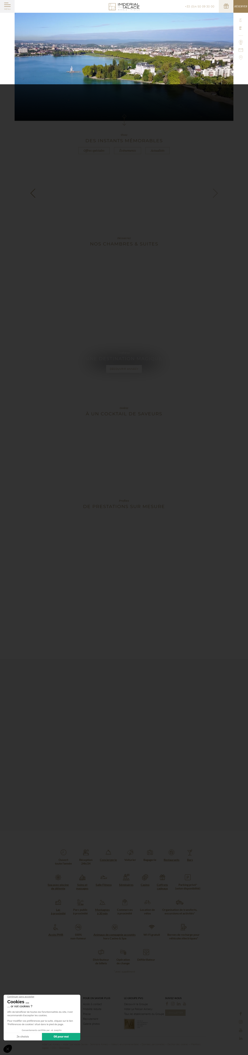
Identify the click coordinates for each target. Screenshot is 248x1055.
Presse (87, 1013)
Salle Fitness (104, 884)
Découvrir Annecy (124, 368)
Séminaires (126, 884)
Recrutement (90, 1018)
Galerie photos (91, 1023)
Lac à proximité (58, 911)
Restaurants (171, 859)
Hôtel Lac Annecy (51, 1044)
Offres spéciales (94, 151)
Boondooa (64, 1047)
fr (240, 28)
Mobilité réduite (92, 1009)
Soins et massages (82, 886)
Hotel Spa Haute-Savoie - (76, 1044)
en (240, 20)
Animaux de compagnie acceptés (114, 934)
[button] (32, 193)
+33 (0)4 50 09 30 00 (199, 6)
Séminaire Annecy (99, 1044)
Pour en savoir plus (96, 998)
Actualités (157, 151)
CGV (54, 1047)
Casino (145, 884)
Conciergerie (108, 859)
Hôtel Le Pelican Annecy (138, 1009)
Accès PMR (55, 934)
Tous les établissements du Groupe (144, 1013)
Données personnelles (153, 1044)
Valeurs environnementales (125, 1044)
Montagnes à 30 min (102, 911)
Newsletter (175, 1012)
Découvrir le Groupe (136, 1004)
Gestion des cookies (177, 1044)
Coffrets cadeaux (162, 886)
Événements (127, 151)
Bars (190, 859)
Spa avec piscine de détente (58, 886)
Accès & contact (92, 1004)
